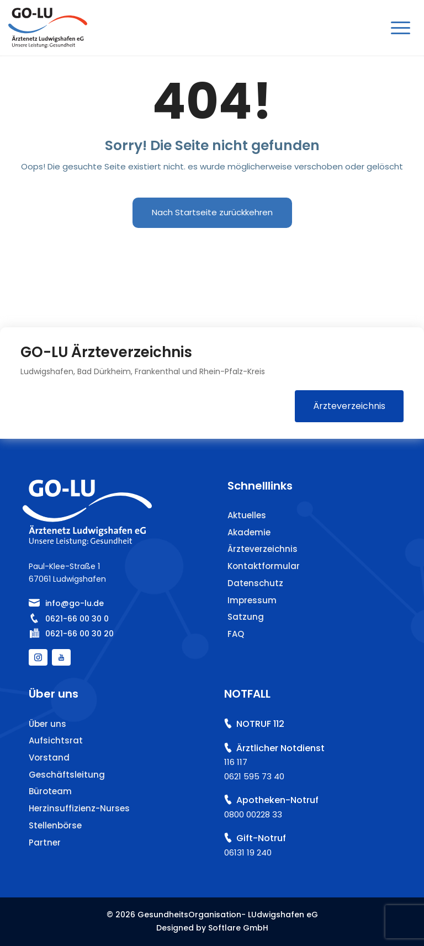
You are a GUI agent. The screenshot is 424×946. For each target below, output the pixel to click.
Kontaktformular (263, 566)
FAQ (235, 634)
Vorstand (49, 757)
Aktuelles (246, 515)
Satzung (245, 617)
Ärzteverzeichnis (349, 406)
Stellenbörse (55, 825)
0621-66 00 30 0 (77, 618)
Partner (45, 842)
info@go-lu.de (74, 603)
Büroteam (50, 791)
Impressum (252, 600)
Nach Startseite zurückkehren (212, 212)
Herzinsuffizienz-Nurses (79, 808)
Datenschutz (255, 583)
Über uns (47, 724)
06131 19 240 (248, 852)
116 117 (235, 762)
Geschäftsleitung (67, 774)
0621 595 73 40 (254, 776)
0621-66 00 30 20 (79, 633)
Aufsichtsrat (56, 740)
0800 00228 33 (253, 814)
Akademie (249, 532)
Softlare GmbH (238, 927)
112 (278, 724)
